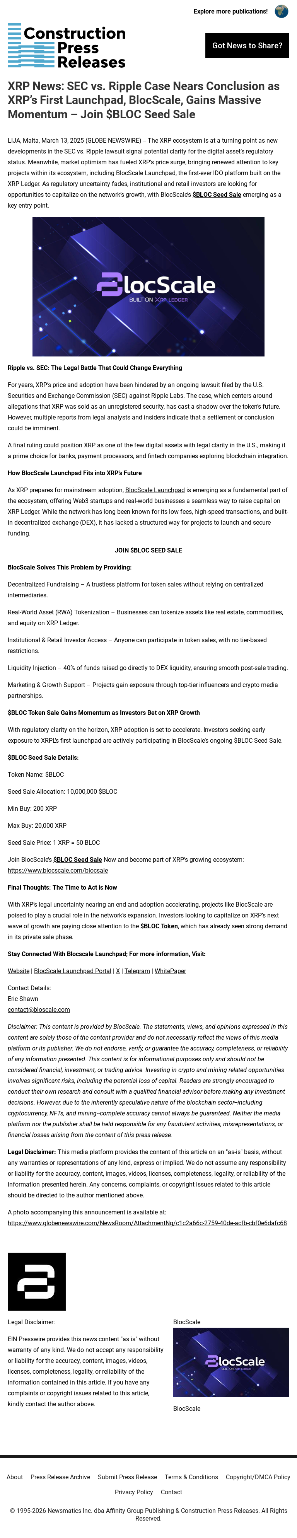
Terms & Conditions (191, 1477)
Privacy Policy (134, 1492)
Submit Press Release (127, 1477)
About (15, 1477)
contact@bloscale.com (39, 1009)
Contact (171, 1492)
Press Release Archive (60, 1477)
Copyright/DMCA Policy (258, 1477)
